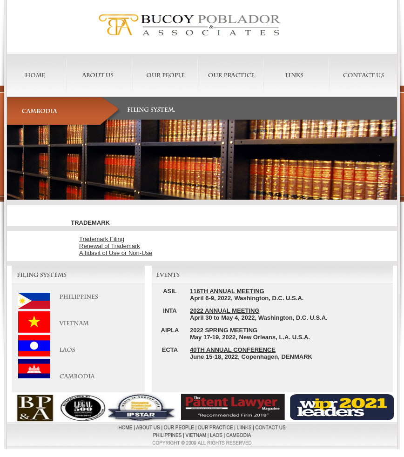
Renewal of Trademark (109, 245)
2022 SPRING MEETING (223, 330)
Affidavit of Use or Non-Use (115, 252)
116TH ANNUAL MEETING (227, 291)
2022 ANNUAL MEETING (225, 310)
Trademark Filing (101, 238)
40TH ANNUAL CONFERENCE (233, 349)
